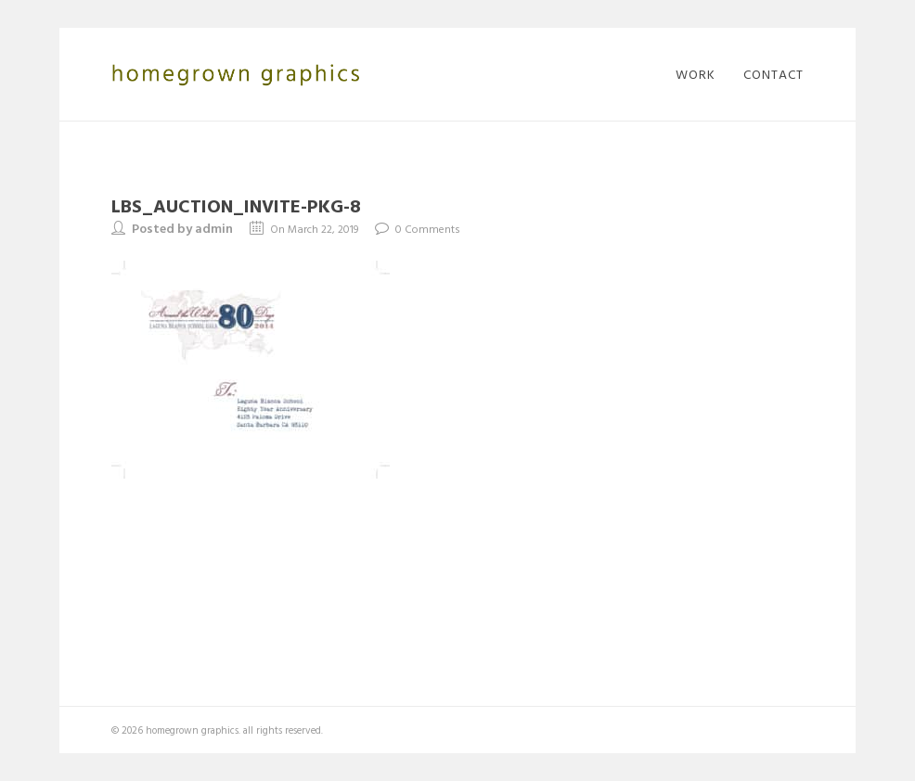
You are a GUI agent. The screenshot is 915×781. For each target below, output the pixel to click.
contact (773, 74)
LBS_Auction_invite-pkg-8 (236, 205)
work (695, 74)
